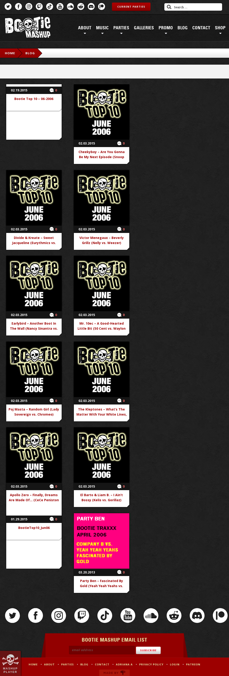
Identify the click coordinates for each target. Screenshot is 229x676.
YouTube (60, 6)
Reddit (80, 6)
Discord (91, 6)
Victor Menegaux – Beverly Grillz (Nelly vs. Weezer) (101, 240)
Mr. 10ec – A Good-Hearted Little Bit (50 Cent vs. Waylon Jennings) (102, 328)
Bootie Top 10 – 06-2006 (33, 99)
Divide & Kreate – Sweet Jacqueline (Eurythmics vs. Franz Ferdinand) (34, 242)
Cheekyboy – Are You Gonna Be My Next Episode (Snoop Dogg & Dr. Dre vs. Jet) (101, 157)
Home (10, 53)
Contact (201, 27)
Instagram (28, 6)
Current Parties (131, 6)
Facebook (18, 6)
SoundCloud (70, 6)
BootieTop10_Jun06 (34, 527)
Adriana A (124, 664)
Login (175, 664)
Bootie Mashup (28, 28)
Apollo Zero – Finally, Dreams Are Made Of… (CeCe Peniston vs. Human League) (34, 500)
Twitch (39, 6)
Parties (121, 27)
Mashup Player (10, 670)
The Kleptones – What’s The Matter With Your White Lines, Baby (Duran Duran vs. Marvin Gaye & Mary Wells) (101, 417)
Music (102, 27)
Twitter (8, 6)
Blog (183, 27)
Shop (220, 27)
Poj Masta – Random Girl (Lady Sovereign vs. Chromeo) (34, 411)
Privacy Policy (151, 664)
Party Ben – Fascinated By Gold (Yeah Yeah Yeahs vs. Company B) (101, 586)
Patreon (101, 6)
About (84, 27)
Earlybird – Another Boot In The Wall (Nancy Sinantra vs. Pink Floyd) (34, 328)
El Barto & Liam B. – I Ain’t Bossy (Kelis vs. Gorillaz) (101, 497)
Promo (166, 27)
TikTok (49, 6)
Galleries (144, 27)
